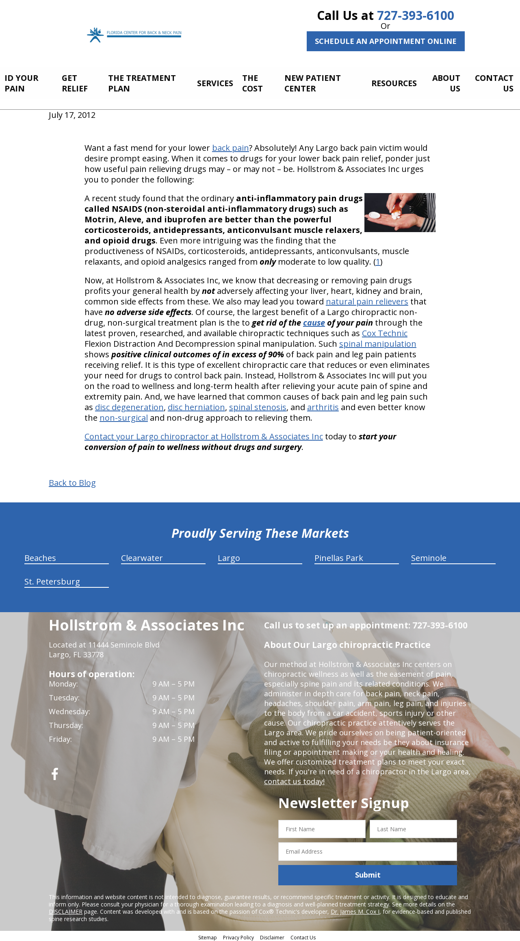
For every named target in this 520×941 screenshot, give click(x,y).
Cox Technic (384, 330)
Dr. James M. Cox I (355, 909)
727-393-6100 (415, 15)
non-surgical (124, 415)
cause (314, 320)
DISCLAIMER (65, 909)
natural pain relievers (367, 298)
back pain (230, 145)
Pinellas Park (338, 555)
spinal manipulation (377, 341)
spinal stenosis (257, 404)
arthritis (323, 404)
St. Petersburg (52, 579)
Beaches (40, 555)
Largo (229, 555)
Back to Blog (72, 480)
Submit (368, 873)
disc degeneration (129, 404)
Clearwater (142, 555)
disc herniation (196, 404)
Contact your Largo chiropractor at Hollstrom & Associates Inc (203, 433)
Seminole (428, 555)
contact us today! (294, 779)
